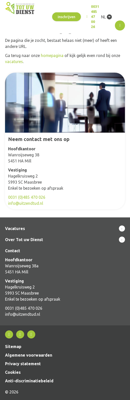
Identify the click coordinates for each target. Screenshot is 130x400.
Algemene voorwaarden (28, 355)
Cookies (13, 372)
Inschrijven (66, 17)
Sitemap (13, 346)
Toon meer (65, 228)
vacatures (14, 61)
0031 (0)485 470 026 (26, 197)
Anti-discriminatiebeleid (29, 381)
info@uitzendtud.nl (25, 203)
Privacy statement (23, 363)
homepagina (52, 55)
